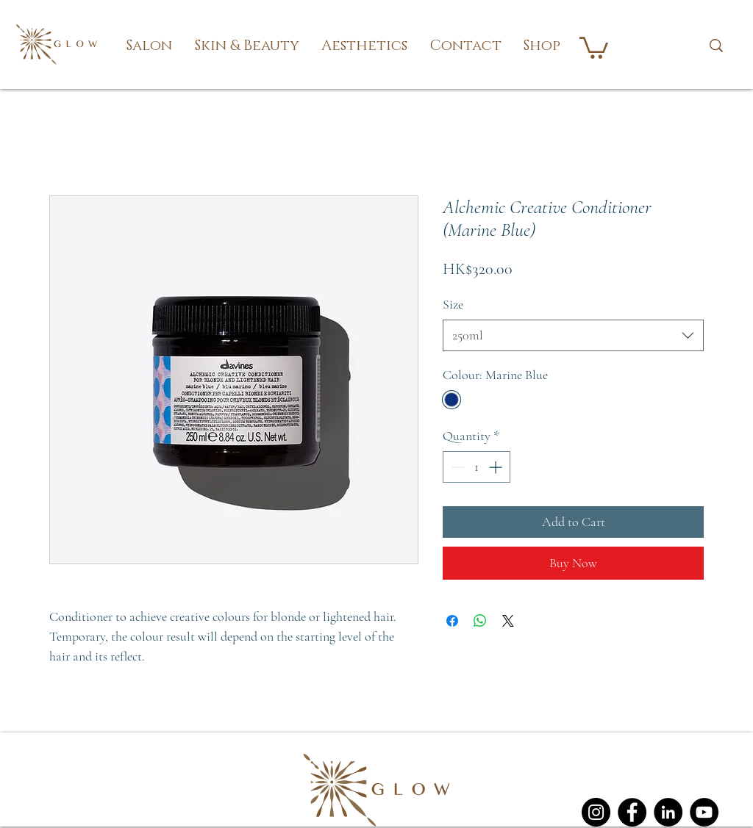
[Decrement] (456, 467)
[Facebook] (632, 812)
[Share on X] (508, 621)
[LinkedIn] (668, 812)
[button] (149, 46)
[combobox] (573, 335)
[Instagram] (596, 812)
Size (453, 304)
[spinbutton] (476, 467)
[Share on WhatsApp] (480, 621)
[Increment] (496, 467)
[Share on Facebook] (452, 621)
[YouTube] (704, 812)
